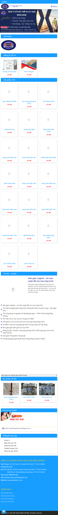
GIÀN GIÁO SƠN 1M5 (29, 209)
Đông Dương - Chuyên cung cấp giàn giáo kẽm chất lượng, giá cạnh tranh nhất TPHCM (28, 331)
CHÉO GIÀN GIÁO (9, 183)
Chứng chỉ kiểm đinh (9, 71)
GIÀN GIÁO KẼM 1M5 (29, 183)
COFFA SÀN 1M (29, 263)
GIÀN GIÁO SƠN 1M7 (29, 157)
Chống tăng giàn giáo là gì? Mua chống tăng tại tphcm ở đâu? (24, 339)
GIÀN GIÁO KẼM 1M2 (49, 183)
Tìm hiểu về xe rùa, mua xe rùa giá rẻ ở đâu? (18, 319)
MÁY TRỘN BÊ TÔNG (9, 101)
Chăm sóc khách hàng (7, 496)
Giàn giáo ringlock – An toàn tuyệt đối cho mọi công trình (40, 279)
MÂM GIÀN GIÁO (29, 235)
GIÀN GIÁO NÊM (29, 129)
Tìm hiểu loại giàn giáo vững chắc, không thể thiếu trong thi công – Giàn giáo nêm (29, 309)
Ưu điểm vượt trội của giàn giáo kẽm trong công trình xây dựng (25, 324)
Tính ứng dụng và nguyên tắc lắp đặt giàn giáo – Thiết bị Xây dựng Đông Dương (28, 314)
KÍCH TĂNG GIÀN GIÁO (48, 236)
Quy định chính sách (7, 501)
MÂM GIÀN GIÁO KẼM (48, 157)
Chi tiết (9, 75)
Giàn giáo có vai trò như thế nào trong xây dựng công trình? (24, 322)
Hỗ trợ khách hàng (6, 493)
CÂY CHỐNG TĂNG (9, 263)
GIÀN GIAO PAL (9, 129)
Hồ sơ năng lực (29, 71)
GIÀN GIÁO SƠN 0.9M (9, 235)
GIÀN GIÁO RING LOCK (48, 131)
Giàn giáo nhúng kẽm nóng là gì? (14, 336)
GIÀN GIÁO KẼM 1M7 (9, 157)
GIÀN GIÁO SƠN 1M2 (49, 209)
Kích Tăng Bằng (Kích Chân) (29, 102)
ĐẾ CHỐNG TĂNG (48, 101)
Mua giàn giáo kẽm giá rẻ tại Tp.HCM (16, 327)
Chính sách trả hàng (7, 499)
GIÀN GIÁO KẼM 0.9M (9, 209)
